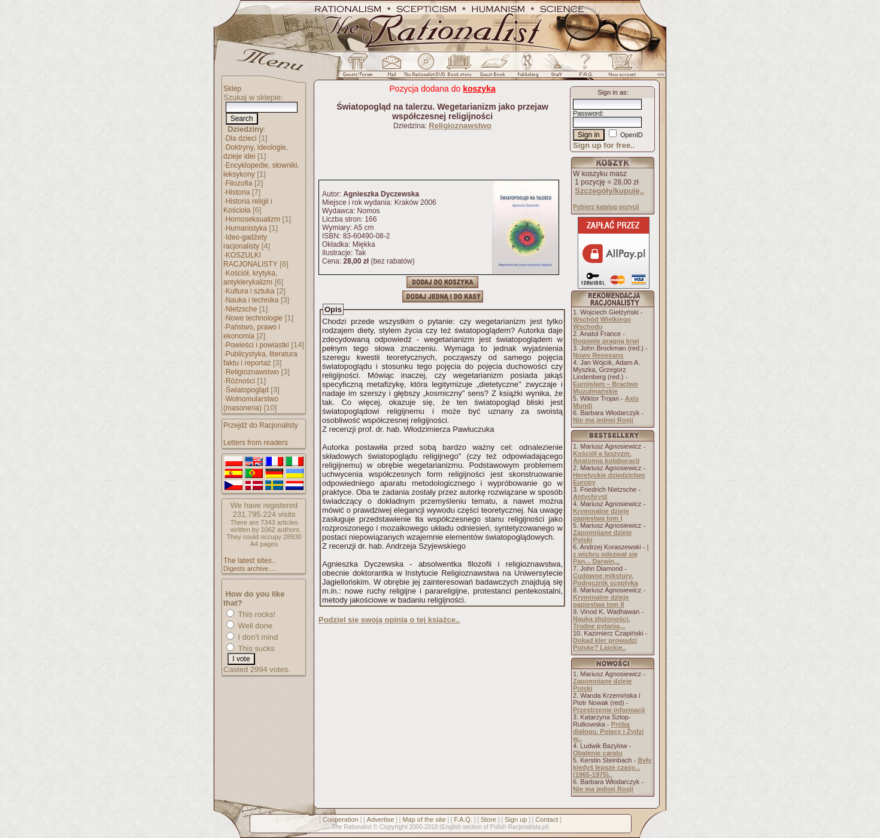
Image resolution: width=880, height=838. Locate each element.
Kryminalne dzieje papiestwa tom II (601, 601)
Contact (546, 819)
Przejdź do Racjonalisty (260, 425)
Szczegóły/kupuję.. (609, 190)
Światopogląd (247, 390)
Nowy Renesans (598, 355)
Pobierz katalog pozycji (606, 207)
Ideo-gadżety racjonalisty (245, 241)
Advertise (381, 819)
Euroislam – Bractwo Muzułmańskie (605, 387)
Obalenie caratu (598, 753)
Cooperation (341, 819)
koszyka (479, 88)
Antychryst (590, 496)
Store (488, 819)
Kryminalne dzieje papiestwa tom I (601, 514)
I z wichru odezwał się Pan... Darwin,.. (611, 554)
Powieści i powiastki (257, 345)
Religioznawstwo (252, 372)
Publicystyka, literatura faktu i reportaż (260, 358)
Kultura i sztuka (250, 291)
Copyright (394, 826)
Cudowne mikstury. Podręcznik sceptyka (605, 579)
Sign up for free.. (604, 145)
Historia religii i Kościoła (247, 205)
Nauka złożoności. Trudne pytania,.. (601, 622)
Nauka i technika (252, 300)
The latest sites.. (249, 560)
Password (587, 113)
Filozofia (239, 183)
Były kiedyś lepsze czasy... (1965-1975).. (612, 767)
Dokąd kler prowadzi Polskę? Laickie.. (605, 644)
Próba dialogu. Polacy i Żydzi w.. (608, 731)
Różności (240, 381)
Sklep (232, 88)
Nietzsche (241, 309)
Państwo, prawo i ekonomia (251, 331)
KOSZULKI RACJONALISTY (250, 259)
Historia (238, 192)
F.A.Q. (463, 819)
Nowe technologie (254, 318)
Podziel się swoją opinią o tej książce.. (389, 619)
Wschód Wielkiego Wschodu (602, 323)
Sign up (516, 819)
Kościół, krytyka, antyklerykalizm (250, 277)
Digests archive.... (249, 568)
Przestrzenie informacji (609, 709)
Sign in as (611, 92)
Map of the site (423, 819)
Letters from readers (255, 442)
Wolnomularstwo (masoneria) (250, 403)
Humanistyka (246, 228)
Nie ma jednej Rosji (603, 419)
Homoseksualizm (253, 219)
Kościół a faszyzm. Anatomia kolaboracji (606, 457)
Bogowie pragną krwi (606, 340)
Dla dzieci (241, 138)
